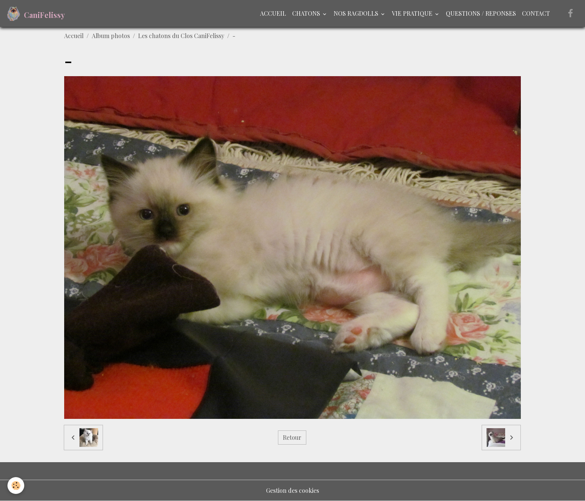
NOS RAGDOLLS (357, 13)
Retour (292, 437)
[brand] (35, 13)
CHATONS (307, 13)
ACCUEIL (273, 13)
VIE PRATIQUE (413, 13)
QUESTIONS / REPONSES (481, 13)
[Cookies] (15, 485)
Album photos (111, 36)
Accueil (74, 36)
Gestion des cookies (292, 490)
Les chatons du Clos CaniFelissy (181, 36)
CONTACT (536, 13)
